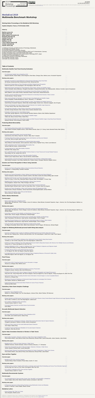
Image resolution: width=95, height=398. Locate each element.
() (41, 5)
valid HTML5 (41, 396)
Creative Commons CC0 (43, 395)
